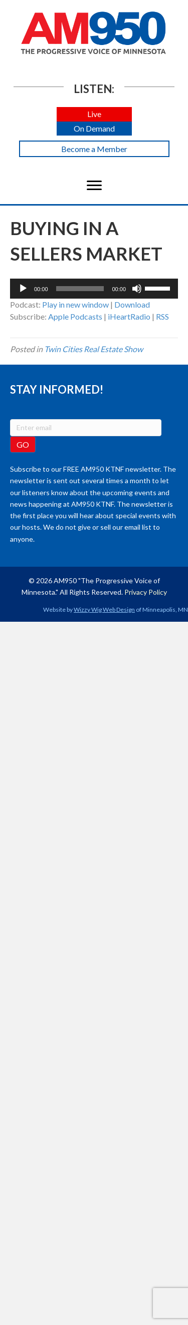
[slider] (80, 288)
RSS (162, 316)
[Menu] (94, 185)
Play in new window (75, 304)
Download (132, 304)
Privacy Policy (145, 592)
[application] (94, 289)
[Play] (23, 289)
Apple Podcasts (75, 316)
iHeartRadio (129, 316)
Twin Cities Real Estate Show (93, 349)
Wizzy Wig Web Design (104, 609)
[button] (94, 114)
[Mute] (137, 289)
